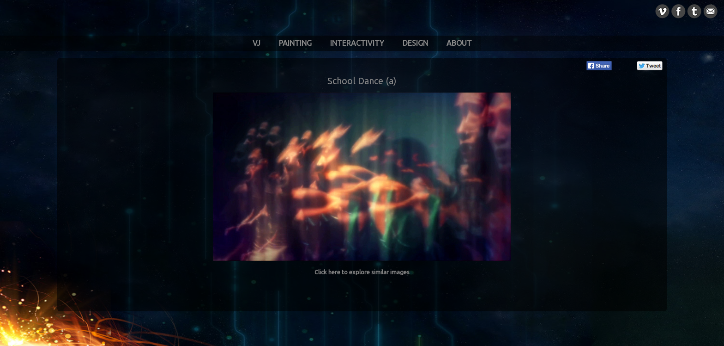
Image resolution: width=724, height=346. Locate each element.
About (459, 43)
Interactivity (357, 43)
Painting (295, 43)
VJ (256, 43)
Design (415, 43)
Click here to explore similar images (362, 272)
